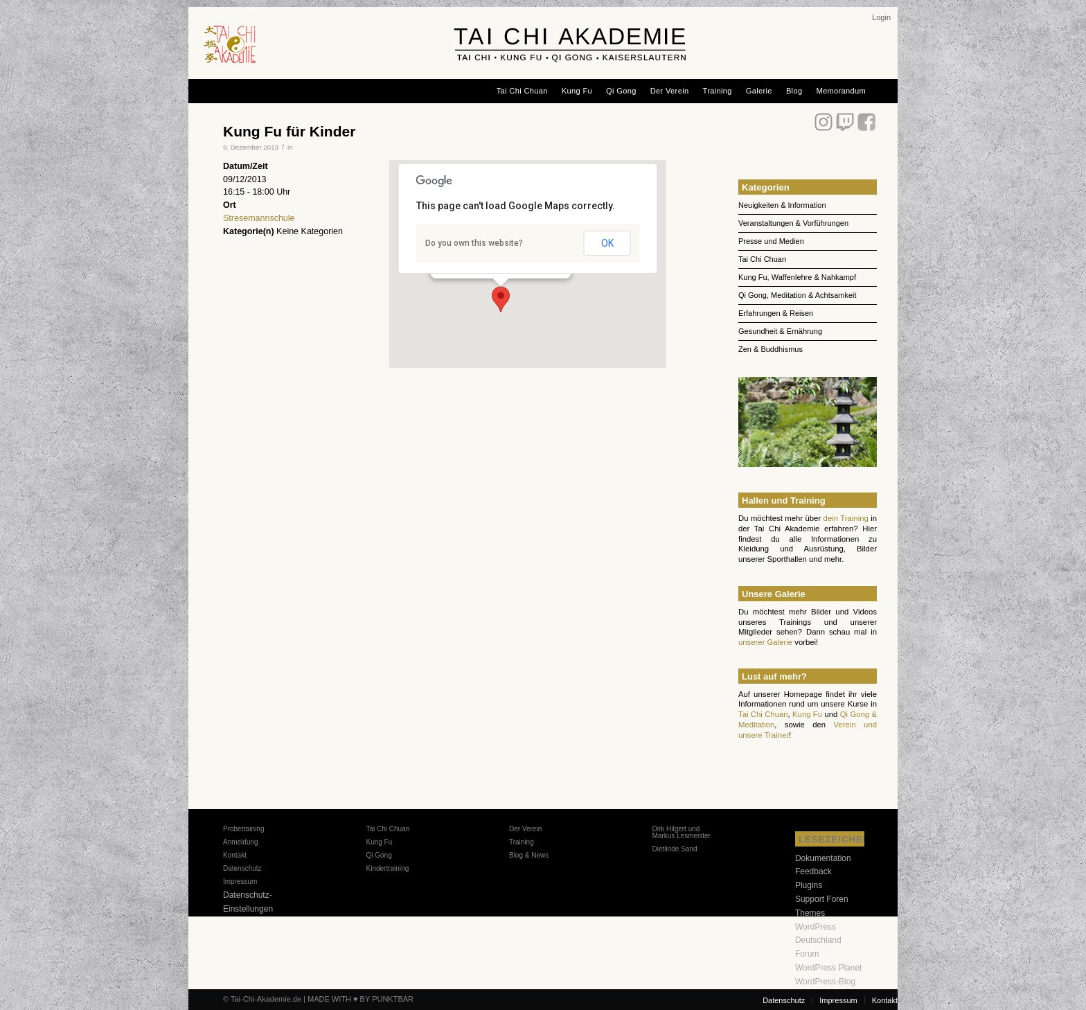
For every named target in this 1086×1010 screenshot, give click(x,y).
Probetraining (243, 829)
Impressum (240, 881)
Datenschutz (242, 868)
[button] (501, 299)
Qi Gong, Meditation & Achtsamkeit (797, 295)
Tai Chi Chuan (762, 259)
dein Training (846, 518)
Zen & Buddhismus (770, 349)
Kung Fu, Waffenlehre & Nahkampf (797, 277)
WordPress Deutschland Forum (818, 940)
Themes (810, 913)
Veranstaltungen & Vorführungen (793, 223)
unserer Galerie (765, 642)
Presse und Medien (771, 241)
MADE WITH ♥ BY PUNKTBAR (360, 999)
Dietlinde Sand (674, 849)
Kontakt (235, 855)
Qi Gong (378, 855)
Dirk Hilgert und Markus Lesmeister (681, 832)
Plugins (808, 885)
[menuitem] (881, 17)
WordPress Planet (828, 968)
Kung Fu (807, 714)
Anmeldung (240, 842)
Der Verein (525, 829)
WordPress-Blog (825, 981)
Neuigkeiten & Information (782, 205)
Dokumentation (823, 858)
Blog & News (529, 855)
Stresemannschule (259, 218)
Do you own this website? (474, 243)
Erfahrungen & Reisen (775, 313)
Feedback (813, 871)
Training (521, 842)
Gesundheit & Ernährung (780, 331)
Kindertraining (387, 868)
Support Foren (821, 899)
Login (881, 17)
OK (607, 243)
